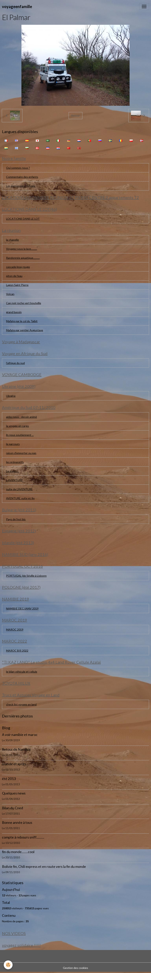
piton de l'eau (14, 276)
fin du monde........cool (18, 852)
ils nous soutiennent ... (20, 435)
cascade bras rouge (18, 267)
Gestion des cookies (75, 967)
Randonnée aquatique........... (23, 257)
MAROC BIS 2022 (17, 650)
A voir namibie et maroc (20, 735)
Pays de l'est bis (16, 519)
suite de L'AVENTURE (19, 489)
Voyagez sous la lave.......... (21, 248)
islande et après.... (15, 764)
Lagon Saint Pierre (17, 285)
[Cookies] (8, 964)
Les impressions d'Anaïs (20, 186)
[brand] (17, 6)
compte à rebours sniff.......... (23, 837)
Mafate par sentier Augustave (24, 330)
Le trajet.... (12, 471)
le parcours (13, 444)
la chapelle (12, 239)
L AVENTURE (14, 480)
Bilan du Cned (12, 808)
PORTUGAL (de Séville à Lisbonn (26, 575)
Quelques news (14, 793)
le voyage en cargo (17, 426)
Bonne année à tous (17, 822)
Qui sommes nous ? (18, 167)
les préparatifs (15, 462)
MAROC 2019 (14, 629)
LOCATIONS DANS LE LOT (23, 218)
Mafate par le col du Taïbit (22, 321)
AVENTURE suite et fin (20, 498)
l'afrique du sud (15, 363)
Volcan (10, 294)
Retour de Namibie (16, 749)
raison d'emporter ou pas (21, 453)
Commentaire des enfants (22, 176)
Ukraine (11, 395)
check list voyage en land (21, 704)
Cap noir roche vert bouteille (23, 303)
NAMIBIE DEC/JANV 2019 (22, 608)
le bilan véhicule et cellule (21, 671)
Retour (75, 115)
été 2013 (9, 779)
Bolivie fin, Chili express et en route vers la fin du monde (44, 866)
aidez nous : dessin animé (21, 416)
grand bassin (14, 312)
